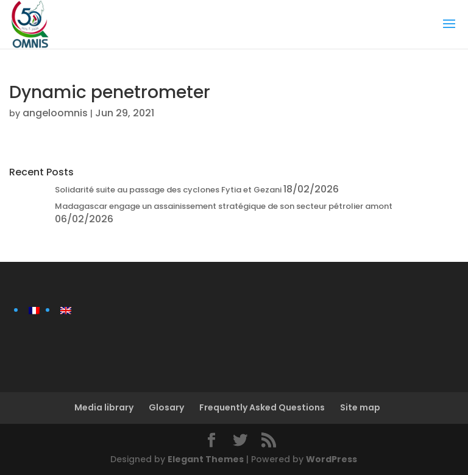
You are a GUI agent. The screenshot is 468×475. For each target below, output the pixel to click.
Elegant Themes (206, 459)
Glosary (166, 407)
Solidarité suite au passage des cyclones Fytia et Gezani (168, 189)
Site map (360, 407)
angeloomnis (55, 113)
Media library (103, 407)
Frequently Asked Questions (262, 407)
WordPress (331, 459)
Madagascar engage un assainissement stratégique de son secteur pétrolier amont (223, 206)
